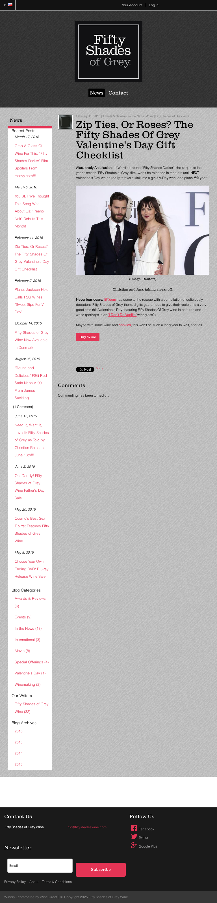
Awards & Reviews (30, 602)
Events (23, 617)
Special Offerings (32, 662)
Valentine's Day (30, 673)
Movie (22, 650)
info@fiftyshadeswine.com (87, 827)
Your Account (132, 5)
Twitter (139, 837)
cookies (125, 325)
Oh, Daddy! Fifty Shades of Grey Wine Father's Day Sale (30, 486)
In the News (28, 628)
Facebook (142, 829)
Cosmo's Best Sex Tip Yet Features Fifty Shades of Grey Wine (32, 529)
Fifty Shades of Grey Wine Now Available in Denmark (32, 340)
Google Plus (143, 846)
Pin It (99, 369)
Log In (154, 5)
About (33, 882)
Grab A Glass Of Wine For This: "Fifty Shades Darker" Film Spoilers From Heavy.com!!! (31, 160)
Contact (118, 93)
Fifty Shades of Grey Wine (32, 707)
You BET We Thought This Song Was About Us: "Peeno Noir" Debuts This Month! (32, 211)
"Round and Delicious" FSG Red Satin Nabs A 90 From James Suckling (31, 383)
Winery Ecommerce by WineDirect (30, 897)
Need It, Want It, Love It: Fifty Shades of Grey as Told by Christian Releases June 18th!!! (32, 440)
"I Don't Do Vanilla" (122, 315)
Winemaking (27, 684)
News (96, 93)
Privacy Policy (15, 882)
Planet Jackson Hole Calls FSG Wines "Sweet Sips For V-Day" (31, 300)
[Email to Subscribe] (40, 866)
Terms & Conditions (57, 882)
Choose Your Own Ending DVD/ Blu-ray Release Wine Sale (32, 569)
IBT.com (110, 299)
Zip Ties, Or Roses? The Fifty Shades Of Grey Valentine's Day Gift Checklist (32, 257)
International (27, 639)
